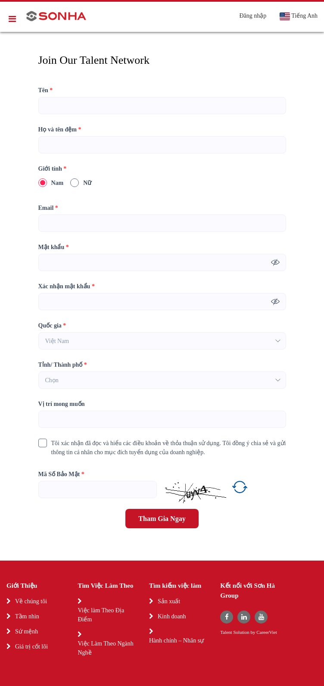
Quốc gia (52, 325)
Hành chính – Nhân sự (176, 640)
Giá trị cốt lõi (31, 646)
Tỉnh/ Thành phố (62, 364)
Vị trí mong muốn (61, 404)
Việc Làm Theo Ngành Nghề (105, 648)
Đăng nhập (252, 15)
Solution (241, 632)
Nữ (80, 182)
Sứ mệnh (26, 631)
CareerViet (266, 632)
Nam (51, 182)
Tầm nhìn (27, 616)
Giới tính (52, 168)
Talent (226, 632)
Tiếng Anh (298, 16)
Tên (45, 90)
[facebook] (226, 617)
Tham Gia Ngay (161, 518)
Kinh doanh (172, 616)
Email (48, 207)
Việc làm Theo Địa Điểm (101, 615)
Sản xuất (169, 601)
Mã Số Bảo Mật (61, 474)
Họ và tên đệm (59, 129)
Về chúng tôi (31, 601)
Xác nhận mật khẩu (66, 286)
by (253, 632)
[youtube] (261, 617)
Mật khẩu (53, 247)
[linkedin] (243, 617)
